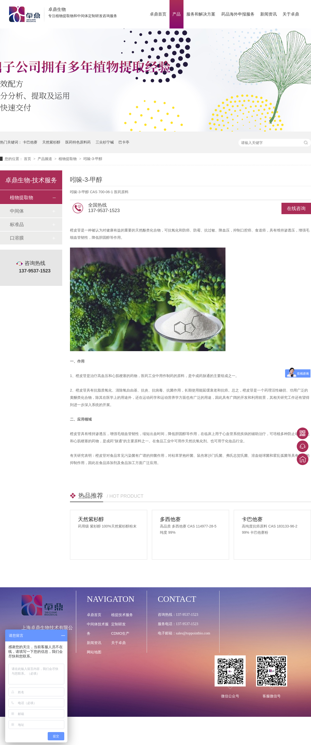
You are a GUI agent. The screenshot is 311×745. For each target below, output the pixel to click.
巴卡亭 (123, 142)
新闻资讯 (268, 14)
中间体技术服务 (98, 628)
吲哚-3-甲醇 (92, 159)
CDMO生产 (120, 633)
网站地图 (94, 652)
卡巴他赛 (30, 142)
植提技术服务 (122, 615)
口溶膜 (17, 238)
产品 (176, 14)
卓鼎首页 (158, 14)
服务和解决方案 (200, 14)
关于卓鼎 (290, 14)
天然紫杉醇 (51, 142)
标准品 (17, 224)
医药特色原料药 (78, 142)
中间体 (17, 211)
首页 (28, 159)
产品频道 (45, 159)
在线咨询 (296, 208)
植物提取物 (68, 159)
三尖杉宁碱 (105, 142)
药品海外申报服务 (238, 14)
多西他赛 (170, 519)
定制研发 (118, 624)
